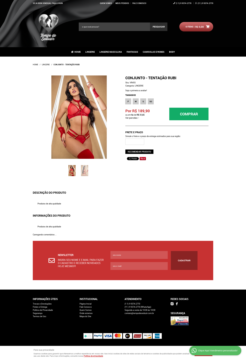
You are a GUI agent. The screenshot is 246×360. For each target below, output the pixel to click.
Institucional (89, 299)
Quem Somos (106, 3)
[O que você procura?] (158, 26)
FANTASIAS (132, 51)
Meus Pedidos (122, 3)
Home (77, 51)
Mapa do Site (85, 316)
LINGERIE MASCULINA (110, 51)
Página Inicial (85, 303)
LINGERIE (90, 51)
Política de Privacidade (43, 310)
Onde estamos (86, 313)
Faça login (57, 3)
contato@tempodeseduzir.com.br (139, 313)
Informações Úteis (45, 299)
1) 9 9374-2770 (183, 3)
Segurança (37, 313)
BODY (172, 51)
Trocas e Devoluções (42, 303)
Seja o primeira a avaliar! (136, 90)
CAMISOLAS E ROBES (153, 51)
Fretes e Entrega (40, 306)
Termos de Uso (39, 316)
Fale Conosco (139, 3)
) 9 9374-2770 (205, 3)
